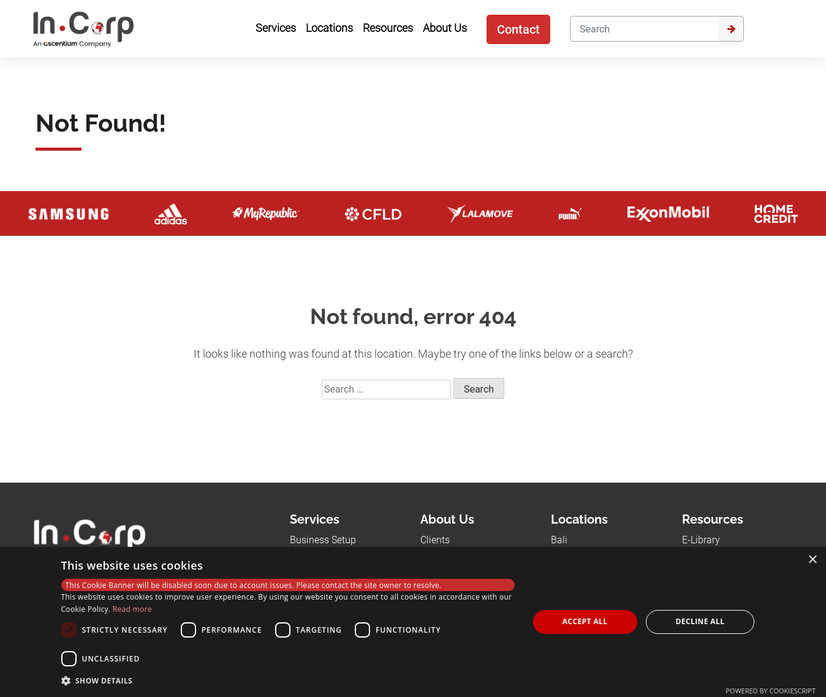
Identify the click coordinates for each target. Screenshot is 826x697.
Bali (559, 540)
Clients (435, 540)
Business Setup (323, 540)
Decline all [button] (700, 621)
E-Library (701, 540)
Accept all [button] (585, 621)
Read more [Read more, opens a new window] (132, 609)
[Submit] (731, 29)
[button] (288, 680)
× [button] (812, 560)
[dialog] (413, 622)
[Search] (644, 29)
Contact (518, 29)
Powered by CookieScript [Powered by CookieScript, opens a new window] (771, 690)
